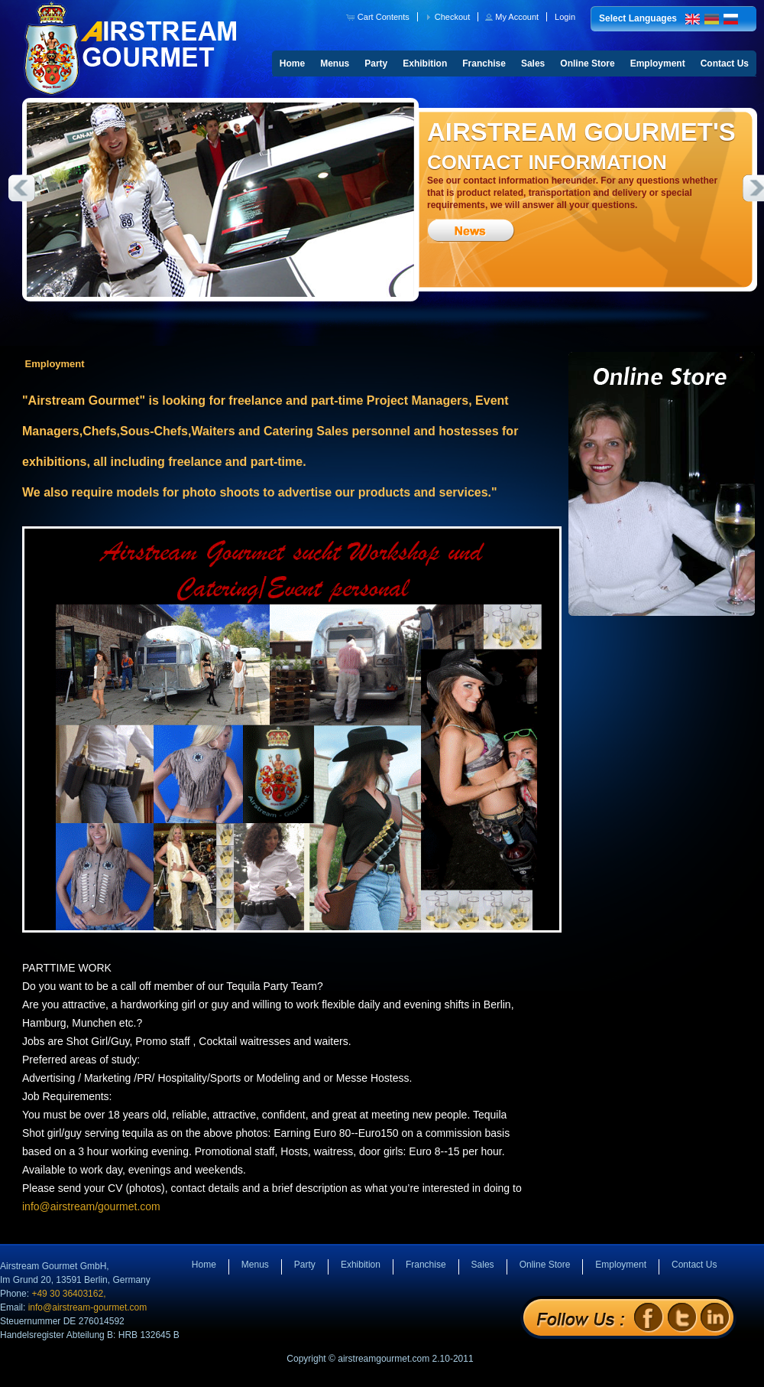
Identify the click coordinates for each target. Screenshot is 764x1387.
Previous (21, 188)
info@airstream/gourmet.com (91, 1206)
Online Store (587, 63)
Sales (533, 63)
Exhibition (425, 63)
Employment (657, 63)
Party (375, 63)
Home (292, 63)
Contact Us (725, 63)
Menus (334, 63)
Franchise (484, 63)
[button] (379, 16)
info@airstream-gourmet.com (87, 1307)
